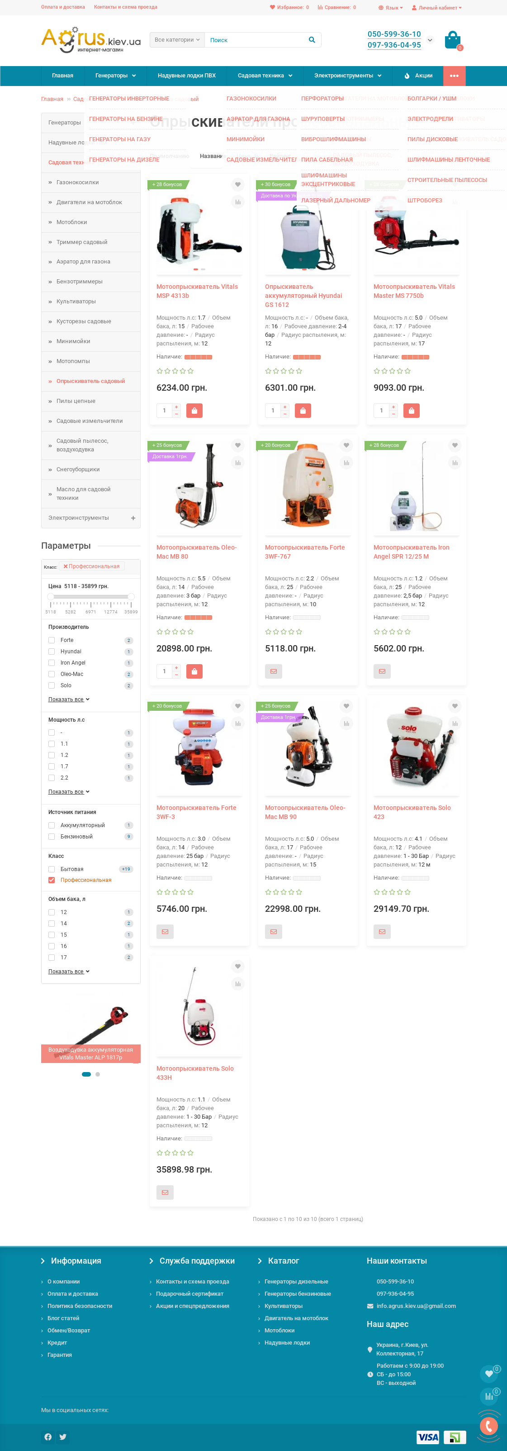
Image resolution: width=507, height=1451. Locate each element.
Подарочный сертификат (189, 1293)
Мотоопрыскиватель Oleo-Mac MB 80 (196, 552)
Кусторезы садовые (84, 321)
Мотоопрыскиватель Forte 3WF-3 (196, 812)
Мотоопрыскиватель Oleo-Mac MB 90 (305, 812)
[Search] (263, 40)
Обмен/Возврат (68, 1330)
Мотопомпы (73, 361)
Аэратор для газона (83, 261)
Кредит (57, 1342)
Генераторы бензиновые (298, 1293)
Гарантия (59, 1354)
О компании (63, 1281)
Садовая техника (261, 75)
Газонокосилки (78, 182)
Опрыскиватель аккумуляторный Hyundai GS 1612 (303, 295)
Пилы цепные (76, 400)
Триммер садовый (82, 242)
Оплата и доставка (63, 7)
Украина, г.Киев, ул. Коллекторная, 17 (402, 1349)
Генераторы (111, 75)
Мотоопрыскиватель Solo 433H (195, 1073)
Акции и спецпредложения (192, 1306)
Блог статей (63, 1318)
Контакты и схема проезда (125, 7)
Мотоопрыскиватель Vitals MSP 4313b (197, 291)
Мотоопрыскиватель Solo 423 (412, 812)
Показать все (69, 699)
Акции (417, 75)
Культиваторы (76, 301)
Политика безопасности (79, 1306)
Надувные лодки (287, 1342)
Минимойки (73, 341)
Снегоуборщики (78, 469)
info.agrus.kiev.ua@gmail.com (416, 1306)
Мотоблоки (72, 222)
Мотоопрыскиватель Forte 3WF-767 (305, 552)
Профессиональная (92, 566)
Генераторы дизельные (296, 1281)
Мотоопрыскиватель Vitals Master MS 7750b (414, 291)
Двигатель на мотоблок (296, 1318)
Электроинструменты (343, 75)
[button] (86, 1074)
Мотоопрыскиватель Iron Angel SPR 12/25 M (412, 552)
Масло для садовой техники (84, 493)
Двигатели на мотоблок (89, 202)
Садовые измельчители (90, 420)
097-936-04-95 (395, 1293)
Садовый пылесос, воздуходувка (83, 445)
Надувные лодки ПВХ (187, 75)
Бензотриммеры (80, 281)
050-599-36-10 (395, 1281)
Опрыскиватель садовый (164, 99)
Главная (62, 75)
